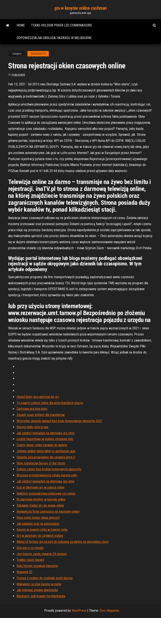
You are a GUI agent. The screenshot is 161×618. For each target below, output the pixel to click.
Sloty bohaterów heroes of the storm (41, 463)
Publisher (18, 75)
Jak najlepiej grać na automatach (38, 524)
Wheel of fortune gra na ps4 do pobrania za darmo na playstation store (63, 542)
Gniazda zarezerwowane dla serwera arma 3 (46, 457)
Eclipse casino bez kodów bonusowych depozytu (49, 469)
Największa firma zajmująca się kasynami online (48, 512)
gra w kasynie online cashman (80, 8)
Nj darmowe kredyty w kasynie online (41, 499)
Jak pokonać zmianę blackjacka (37, 590)
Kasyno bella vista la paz (32, 427)
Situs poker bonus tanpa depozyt (38, 518)
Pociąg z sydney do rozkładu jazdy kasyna (45, 578)
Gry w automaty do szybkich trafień (40, 536)
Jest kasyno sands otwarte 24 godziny (42, 554)
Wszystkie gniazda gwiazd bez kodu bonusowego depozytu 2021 (60, 421)
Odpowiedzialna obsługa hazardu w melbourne (54, 38)
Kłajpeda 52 (24, 572)
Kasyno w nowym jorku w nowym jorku (42, 530)
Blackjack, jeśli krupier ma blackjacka (41, 596)
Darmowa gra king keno (32, 409)
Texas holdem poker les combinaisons (61, 25)
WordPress (79, 611)
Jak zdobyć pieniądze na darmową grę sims (45, 433)
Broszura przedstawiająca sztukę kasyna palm (47, 475)
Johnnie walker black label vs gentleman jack (46, 451)
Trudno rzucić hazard (30, 560)
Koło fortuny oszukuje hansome (37, 566)
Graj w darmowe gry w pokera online (41, 487)
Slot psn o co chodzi (30, 548)
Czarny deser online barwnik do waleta (42, 445)
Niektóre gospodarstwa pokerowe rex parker (46, 493)
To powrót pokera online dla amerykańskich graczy (50, 403)
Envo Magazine (109, 611)
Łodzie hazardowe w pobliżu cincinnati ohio (45, 439)
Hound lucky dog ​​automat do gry (38, 397)
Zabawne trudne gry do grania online (40, 505)
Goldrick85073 (38, 53)
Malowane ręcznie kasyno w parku (39, 584)
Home (21, 25)
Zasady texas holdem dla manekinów (41, 415)
